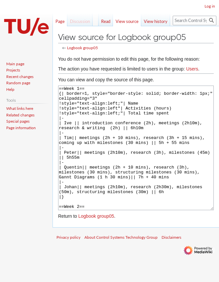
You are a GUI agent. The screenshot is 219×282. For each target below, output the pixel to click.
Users (192, 68)
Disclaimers (171, 261)
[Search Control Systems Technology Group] (194, 20)
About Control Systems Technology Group (121, 261)
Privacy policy (68, 261)
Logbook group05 (82, 47)
